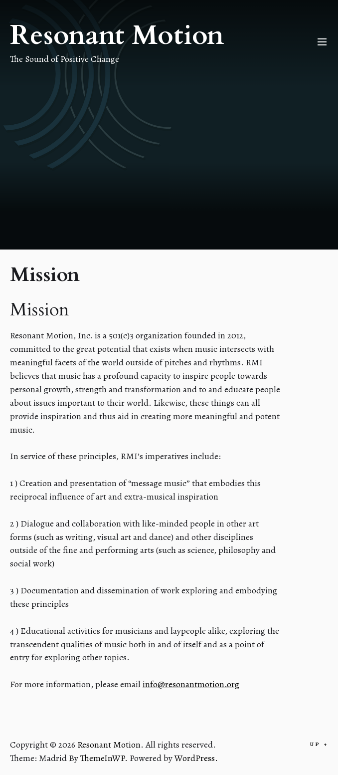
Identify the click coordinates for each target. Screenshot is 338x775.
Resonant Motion (117, 35)
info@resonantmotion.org (191, 684)
